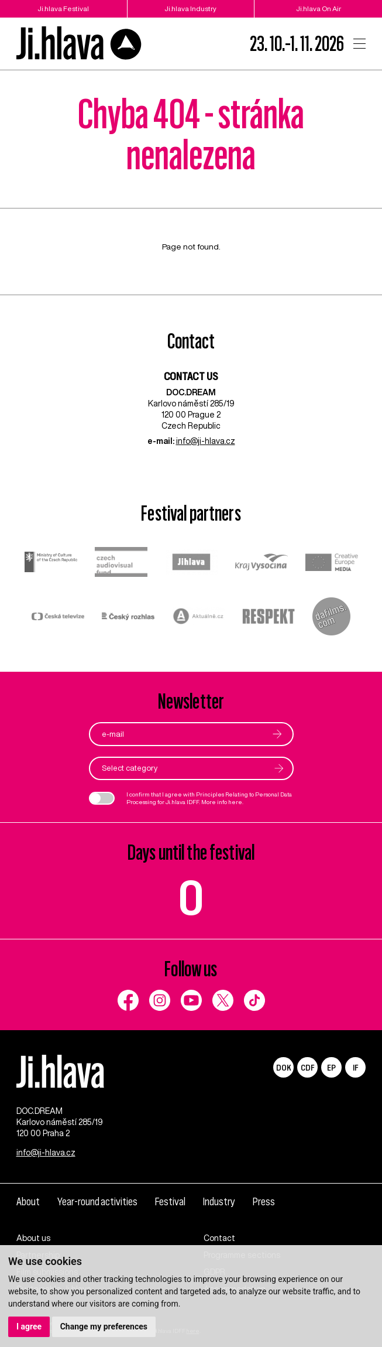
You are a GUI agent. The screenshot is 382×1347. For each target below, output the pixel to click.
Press (264, 1201)
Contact (219, 1238)
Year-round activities (97, 1201)
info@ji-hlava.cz (205, 441)
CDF (307, 1067)
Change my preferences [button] (103, 1326)
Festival (170, 1201)
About (28, 1201)
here (235, 802)
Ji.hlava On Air (318, 8)
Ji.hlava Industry (190, 8)
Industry (219, 1201)
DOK (283, 1067)
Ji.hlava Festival (63, 8)
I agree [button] (29, 1326)
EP (331, 1067)
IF (355, 1067)
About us (33, 1238)
